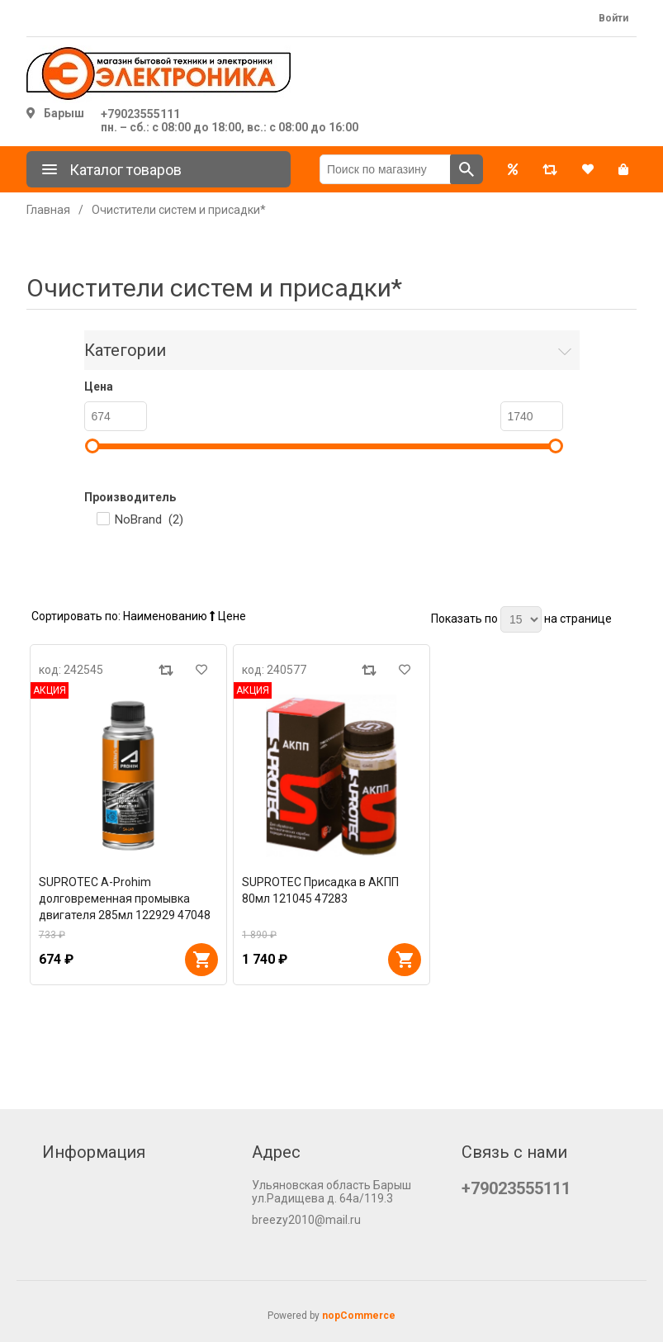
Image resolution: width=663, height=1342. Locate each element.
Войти (613, 18)
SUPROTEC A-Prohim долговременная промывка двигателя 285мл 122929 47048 (125, 898)
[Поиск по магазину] (385, 169)
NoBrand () (149, 519)
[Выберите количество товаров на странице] (521, 619)
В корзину (201, 960)
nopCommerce (358, 1315)
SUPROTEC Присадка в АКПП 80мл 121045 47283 (320, 890)
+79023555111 (140, 114)
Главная (48, 209)
